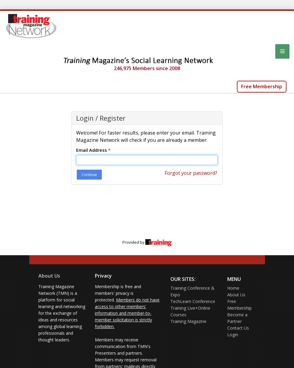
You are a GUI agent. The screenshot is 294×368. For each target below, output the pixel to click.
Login (232, 334)
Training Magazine (188, 321)
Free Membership (261, 86)
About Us (49, 275)
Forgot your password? (191, 173)
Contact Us (238, 328)
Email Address (93, 150)
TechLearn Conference (192, 301)
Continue (89, 174)
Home (233, 288)
